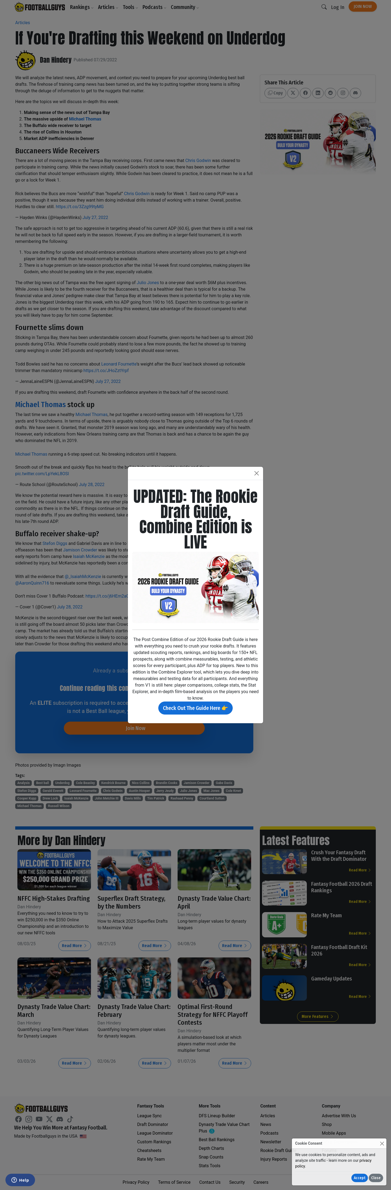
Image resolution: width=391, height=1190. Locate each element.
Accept (359, 1178)
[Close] (382, 1143)
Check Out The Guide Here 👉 (195, 708)
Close (376, 1178)
